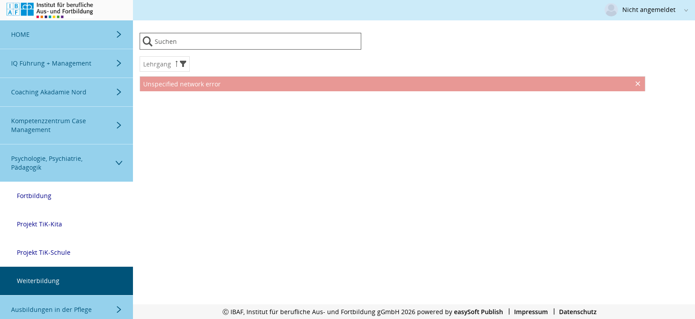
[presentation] (392, 113)
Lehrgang (164, 64)
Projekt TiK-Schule (43, 252)
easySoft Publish (478, 311)
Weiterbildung (38, 280)
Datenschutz (578, 311)
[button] (183, 64)
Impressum (531, 311)
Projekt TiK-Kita (39, 224)
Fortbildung (34, 195)
